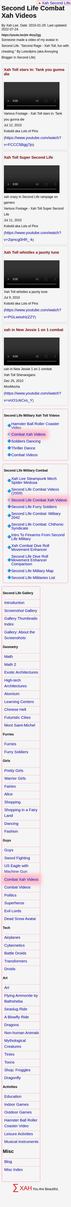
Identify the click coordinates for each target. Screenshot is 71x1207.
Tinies (9, 1054)
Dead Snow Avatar (20, 918)
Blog (8, 1161)
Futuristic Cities (17, 717)
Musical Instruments (21, 1141)
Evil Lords (12, 911)
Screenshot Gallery (20, 610)
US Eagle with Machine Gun (16, 869)
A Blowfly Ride (16, 1017)
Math (8, 656)
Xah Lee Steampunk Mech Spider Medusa (34, 481)
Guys (8, 850)
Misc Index (13, 1169)
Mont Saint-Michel (19, 725)
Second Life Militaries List (33, 578)
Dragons (11, 1025)
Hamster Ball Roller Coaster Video (35, 426)
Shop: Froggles (17, 1070)
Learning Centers (19, 702)
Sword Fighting (17, 858)
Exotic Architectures (21, 672)
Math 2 (10, 664)
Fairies (10, 786)
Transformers (15, 961)
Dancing (11, 823)
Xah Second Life (56, 3)
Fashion (11, 831)
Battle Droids (15, 953)
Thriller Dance (23, 448)
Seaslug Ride (15, 1009)
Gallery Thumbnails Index (20, 621)
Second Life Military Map (32, 571)
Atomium (11, 694)
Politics (10, 895)
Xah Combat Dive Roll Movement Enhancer (30, 548)
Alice (8, 794)
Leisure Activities (18, 1134)
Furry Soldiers (16, 752)
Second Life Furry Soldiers (34, 507)
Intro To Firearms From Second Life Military (38, 537)
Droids (9, 969)
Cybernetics (14, 945)
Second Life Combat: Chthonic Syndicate (37, 526)
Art (6, 987)
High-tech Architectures (15, 683)
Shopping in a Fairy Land (20, 813)
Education (13, 1096)
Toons (9, 1062)
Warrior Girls (15, 778)
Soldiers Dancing (25, 441)
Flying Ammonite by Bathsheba (21, 998)
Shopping (12, 802)
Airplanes (12, 937)
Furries (10, 744)
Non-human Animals (21, 1033)
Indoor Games (16, 1104)
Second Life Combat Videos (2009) (35, 491)
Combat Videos (24, 455)
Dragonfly (12, 1078)
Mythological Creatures (15, 1043)
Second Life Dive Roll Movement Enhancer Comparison (29, 560)
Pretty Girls (13, 770)
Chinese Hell (15, 709)
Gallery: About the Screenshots (19, 635)
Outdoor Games (18, 1112)
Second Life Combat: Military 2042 (36, 516)
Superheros (14, 903)
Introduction (14, 602)
